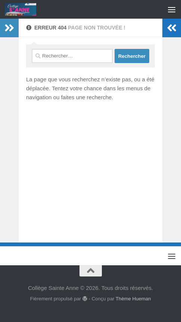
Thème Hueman (133, 298)
